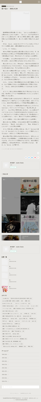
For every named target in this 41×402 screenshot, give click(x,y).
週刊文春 (6, 318)
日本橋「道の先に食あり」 (10, 306)
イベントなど (7, 308)
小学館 (26, 313)
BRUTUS (6, 331)
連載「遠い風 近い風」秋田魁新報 (12, 341)
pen (34, 321)
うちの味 (6, 298)
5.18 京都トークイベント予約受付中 (17, 259)
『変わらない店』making (10, 346)
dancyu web (27, 316)
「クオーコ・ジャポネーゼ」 (22, 303)
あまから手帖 (23, 318)
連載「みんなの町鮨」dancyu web (12, 336)
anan (17, 321)
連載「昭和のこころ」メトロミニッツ (13, 343)
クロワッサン (26, 321)
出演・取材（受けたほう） (10, 311)
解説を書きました (13, 286)
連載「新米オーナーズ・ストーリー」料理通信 (15, 338)
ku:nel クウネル (7, 303)
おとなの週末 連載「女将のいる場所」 (13, 300)
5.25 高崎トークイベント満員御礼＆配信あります (20, 273)
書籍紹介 (22, 346)
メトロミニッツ (24, 306)
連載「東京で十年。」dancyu (11, 333)
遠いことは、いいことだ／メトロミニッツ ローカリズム (22, 280)
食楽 (11, 321)
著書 (27, 300)
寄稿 (30, 346)
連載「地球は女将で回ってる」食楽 (12, 316)
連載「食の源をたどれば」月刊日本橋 (23, 308)
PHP (5, 321)
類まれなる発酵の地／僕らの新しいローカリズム (20, 266)
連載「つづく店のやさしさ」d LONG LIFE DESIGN (16, 328)
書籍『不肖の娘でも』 (18, 331)
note (33, 313)
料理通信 (33, 318)
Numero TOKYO (8, 323)
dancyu (14, 318)
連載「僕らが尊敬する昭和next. (11, 326)
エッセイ (4, 6)
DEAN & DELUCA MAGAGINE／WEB (21, 298)
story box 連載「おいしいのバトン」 (12, 313)
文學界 (17, 323)
